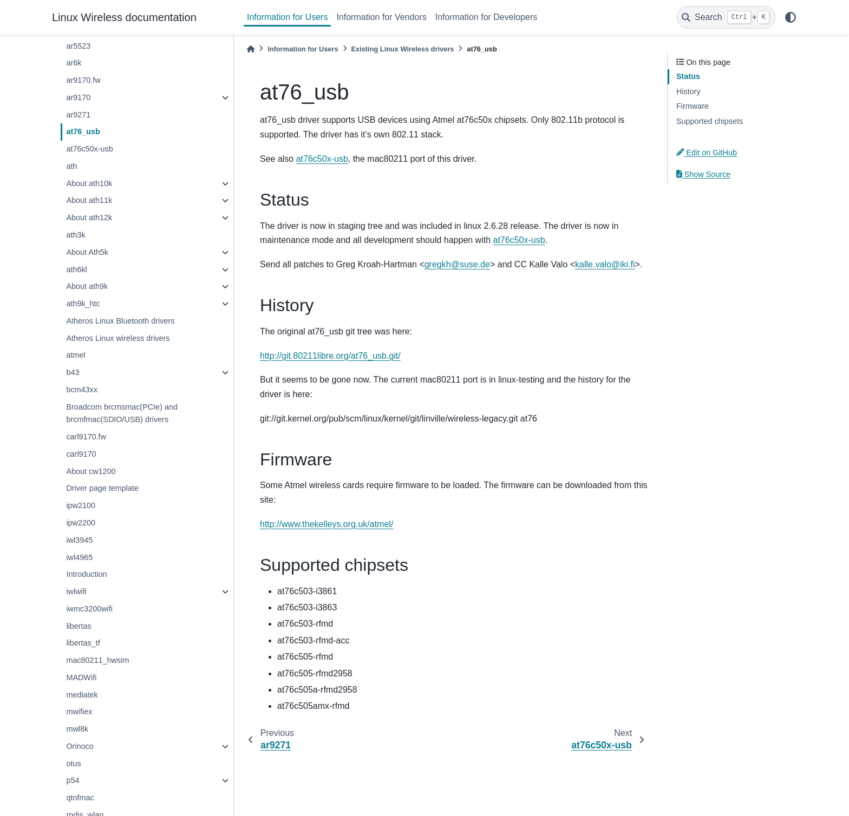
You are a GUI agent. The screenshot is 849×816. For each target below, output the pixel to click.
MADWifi (81, 677)
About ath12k (89, 217)
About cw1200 (90, 471)
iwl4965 (79, 557)
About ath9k (87, 286)
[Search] (726, 17)
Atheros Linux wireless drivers (117, 338)
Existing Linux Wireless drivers (402, 49)
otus (73, 763)
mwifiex (79, 711)
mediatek (81, 694)
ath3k (75, 235)
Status (688, 76)
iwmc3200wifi (89, 608)
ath (71, 166)
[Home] (250, 49)
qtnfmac (80, 797)
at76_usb (83, 131)
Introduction (86, 574)
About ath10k (89, 183)
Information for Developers (486, 17)
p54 (72, 780)
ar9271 (78, 114)
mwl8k (77, 729)
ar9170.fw (83, 80)
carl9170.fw (86, 436)
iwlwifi (76, 591)
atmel (75, 355)
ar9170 (78, 97)
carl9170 (81, 454)
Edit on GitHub (706, 152)
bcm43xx (81, 389)
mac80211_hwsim (97, 660)
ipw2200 (80, 522)
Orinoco (79, 746)
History (688, 91)
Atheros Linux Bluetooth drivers (120, 321)
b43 (72, 372)
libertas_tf (83, 643)
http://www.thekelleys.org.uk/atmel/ (326, 524)
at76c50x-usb (89, 148)
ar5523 (78, 46)
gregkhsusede (457, 264)
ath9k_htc (83, 303)
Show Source (703, 174)
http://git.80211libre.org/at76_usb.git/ (330, 355)
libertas (78, 626)
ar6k (73, 62)
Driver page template (102, 488)
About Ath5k (87, 252)
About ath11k (89, 200)
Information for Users (287, 17)
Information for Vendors (381, 17)
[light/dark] (790, 17)
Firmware (692, 106)
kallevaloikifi (605, 264)
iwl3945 (79, 540)
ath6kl (76, 269)
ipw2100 (80, 505)
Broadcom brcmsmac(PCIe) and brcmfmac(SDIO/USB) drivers (122, 413)
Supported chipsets (709, 121)
